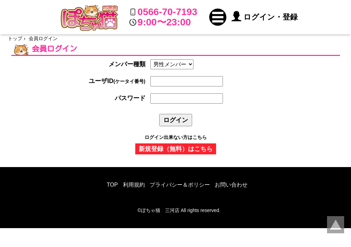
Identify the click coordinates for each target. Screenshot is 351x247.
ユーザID (117, 81)
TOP (112, 185)
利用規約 (134, 185)
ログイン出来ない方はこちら (176, 137)
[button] (218, 17)
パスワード (130, 98)
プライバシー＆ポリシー (180, 185)
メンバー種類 (127, 64)
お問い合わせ (231, 185)
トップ (15, 38)
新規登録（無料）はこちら (176, 148)
